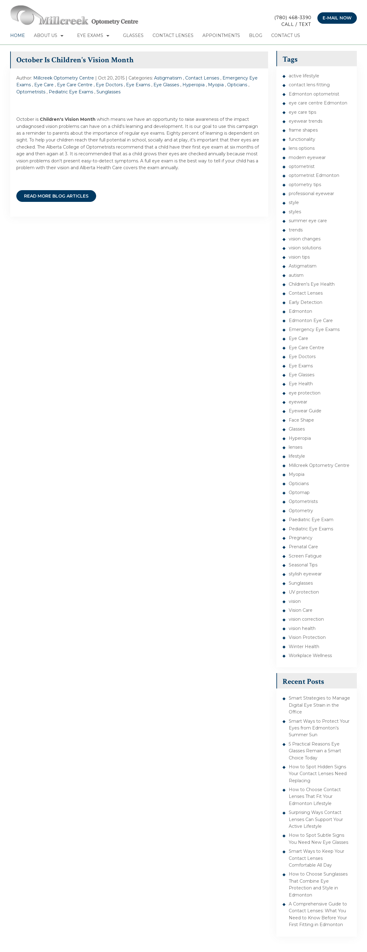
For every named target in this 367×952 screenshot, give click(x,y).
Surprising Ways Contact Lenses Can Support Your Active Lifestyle (316, 819)
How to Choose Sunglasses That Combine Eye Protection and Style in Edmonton (318, 884)
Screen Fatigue (305, 556)
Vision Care (300, 610)
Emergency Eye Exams (314, 329)
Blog (255, 35)
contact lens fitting (309, 85)
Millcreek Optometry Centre (319, 465)
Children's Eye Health (312, 284)
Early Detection (305, 302)
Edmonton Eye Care (311, 320)
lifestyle (297, 456)
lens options (302, 148)
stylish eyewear (305, 574)
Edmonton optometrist (314, 94)
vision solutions (305, 248)
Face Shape (301, 420)
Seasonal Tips (303, 565)
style (294, 202)
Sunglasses (108, 92)
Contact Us (285, 35)
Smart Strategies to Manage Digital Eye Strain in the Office (319, 705)
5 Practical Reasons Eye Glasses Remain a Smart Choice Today (315, 751)
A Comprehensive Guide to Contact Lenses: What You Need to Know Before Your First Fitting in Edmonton (318, 914)
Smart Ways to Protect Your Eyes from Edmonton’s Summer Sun (319, 728)
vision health (302, 628)
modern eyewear (307, 157)
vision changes (304, 239)
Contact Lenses (173, 35)
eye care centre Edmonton (318, 103)
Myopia (216, 85)
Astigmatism (168, 78)
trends (296, 230)
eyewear (298, 402)
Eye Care (44, 85)
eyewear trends (305, 121)
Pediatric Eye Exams (71, 92)
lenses (295, 447)
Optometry (301, 510)
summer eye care (308, 220)
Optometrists (30, 92)
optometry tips (305, 184)
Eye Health (301, 383)
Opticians (237, 85)
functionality (302, 139)
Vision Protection (307, 637)
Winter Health (304, 646)
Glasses (133, 35)
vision (295, 601)
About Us (45, 35)
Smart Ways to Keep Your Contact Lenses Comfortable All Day (316, 858)
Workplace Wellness (310, 655)
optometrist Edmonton (314, 175)
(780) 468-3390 (293, 21)
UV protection (304, 592)
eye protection (304, 393)
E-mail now (337, 18)
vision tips (299, 257)
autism (296, 275)
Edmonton (300, 311)
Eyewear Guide (305, 411)
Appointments (221, 35)
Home (17, 35)
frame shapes (303, 130)
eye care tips (302, 112)
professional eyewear (311, 193)
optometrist (302, 166)
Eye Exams (90, 35)
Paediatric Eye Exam (311, 519)
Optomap (299, 492)
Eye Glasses (166, 85)
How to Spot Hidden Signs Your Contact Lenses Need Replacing (318, 773)
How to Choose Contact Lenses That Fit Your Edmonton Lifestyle (315, 796)
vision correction (306, 619)
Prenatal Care (303, 547)
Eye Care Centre (74, 85)
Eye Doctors (109, 85)
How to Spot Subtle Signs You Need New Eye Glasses (318, 838)
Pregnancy (300, 538)
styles (295, 212)
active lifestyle (304, 76)
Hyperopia (193, 85)
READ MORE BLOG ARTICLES (56, 196)
